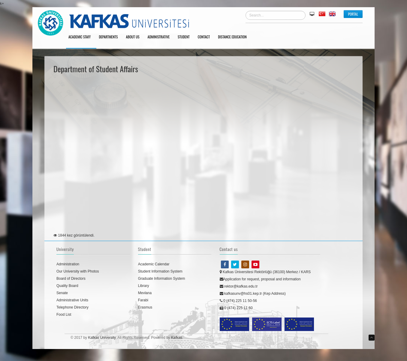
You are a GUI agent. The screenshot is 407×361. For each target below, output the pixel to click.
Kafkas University (102, 338)
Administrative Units (72, 300)
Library (143, 286)
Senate (62, 293)
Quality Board (67, 286)
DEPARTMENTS (110, 37)
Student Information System (160, 271)
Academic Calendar (154, 264)
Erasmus (145, 307)
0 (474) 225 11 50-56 (238, 301)
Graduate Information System (161, 278)
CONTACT (206, 37)
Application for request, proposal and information (260, 279)
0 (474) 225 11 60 (236, 308)
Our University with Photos (77, 271)
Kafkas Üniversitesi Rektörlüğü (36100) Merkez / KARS (265, 272)
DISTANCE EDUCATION (234, 37)
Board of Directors (71, 278)
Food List (63, 314)
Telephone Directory (72, 307)
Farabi (143, 300)
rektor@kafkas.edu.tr (239, 286)
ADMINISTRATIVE (161, 37)
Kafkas (176, 338)
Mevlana (145, 293)
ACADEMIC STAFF (81, 37)
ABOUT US (134, 37)
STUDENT (186, 37)
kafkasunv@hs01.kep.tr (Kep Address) (253, 293)
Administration (67, 264)
